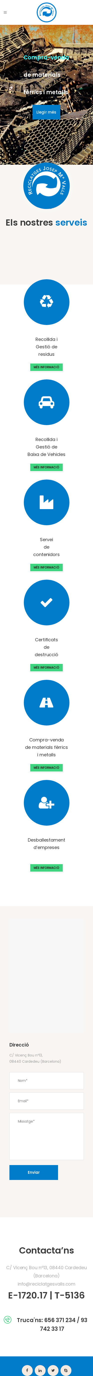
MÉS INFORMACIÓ (46, 367)
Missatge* (46, 1136)
